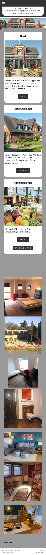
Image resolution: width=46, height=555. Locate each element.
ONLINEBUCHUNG (23, 248)
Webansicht (40, 552)
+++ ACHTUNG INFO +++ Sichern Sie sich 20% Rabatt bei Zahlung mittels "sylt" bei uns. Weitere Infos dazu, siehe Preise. (23, 11)
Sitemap (17, 550)
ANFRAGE (23, 239)
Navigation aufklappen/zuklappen (23, 3)
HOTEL (23, 96)
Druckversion (7, 550)
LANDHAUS (23, 170)
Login (42, 550)
